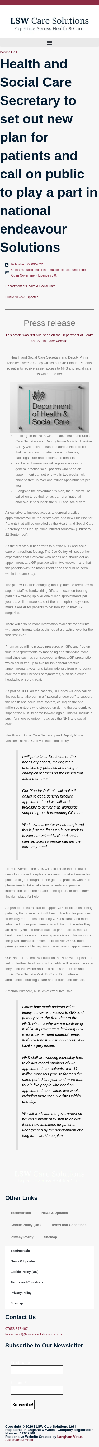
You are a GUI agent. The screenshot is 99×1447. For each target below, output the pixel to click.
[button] (49, 42)
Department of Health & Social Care (30, 286)
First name (21, 1362)
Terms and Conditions (69, 1225)
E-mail (19, 1382)
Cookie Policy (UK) (26, 1225)
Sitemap (50, 1237)
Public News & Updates (21, 297)
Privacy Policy (22, 1237)
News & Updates (54, 1213)
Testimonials (21, 1213)
